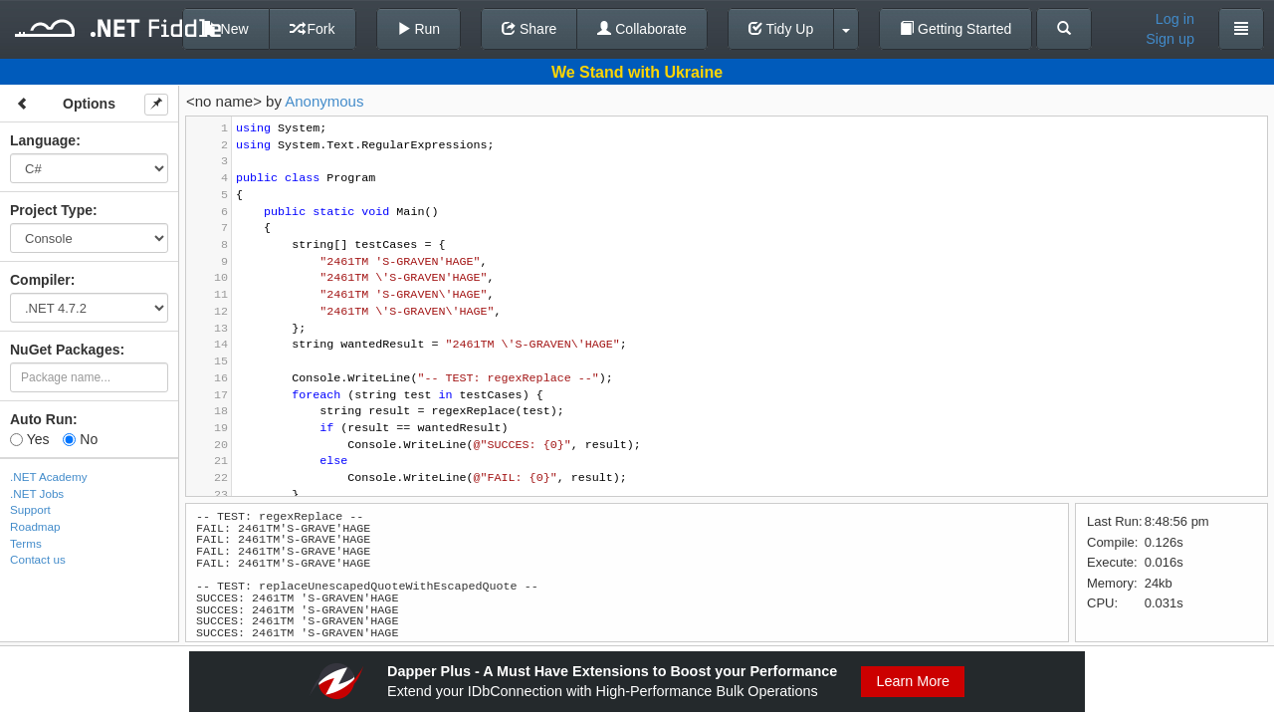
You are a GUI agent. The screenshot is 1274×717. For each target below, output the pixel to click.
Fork (312, 29)
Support (30, 509)
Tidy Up (780, 29)
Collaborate (642, 29)
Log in (1175, 19)
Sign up (1170, 39)
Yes (29, 439)
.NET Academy (49, 476)
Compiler (40, 280)
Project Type (51, 210)
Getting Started (955, 29)
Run (419, 29)
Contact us (38, 559)
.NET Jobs (37, 493)
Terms (26, 543)
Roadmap (35, 526)
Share (529, 29)
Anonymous (324, 101)
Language (43, 140)
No (80, 439)
